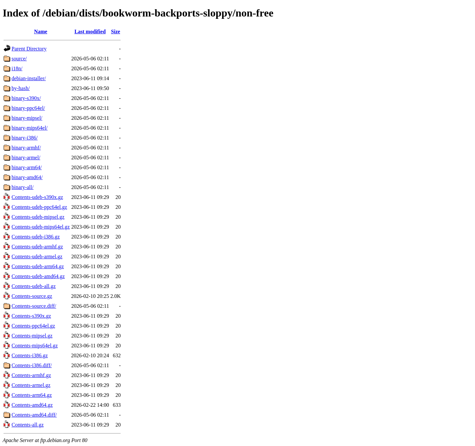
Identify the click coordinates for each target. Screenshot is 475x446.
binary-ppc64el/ (28, 108)
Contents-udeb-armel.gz (37, 256)
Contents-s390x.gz (31, 316)
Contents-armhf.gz (31, 375)
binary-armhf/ (26, 147)
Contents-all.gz (28, 425)
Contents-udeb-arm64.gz (38, 266)
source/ (19, 58)
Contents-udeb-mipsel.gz (38, 217)
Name (40, 31)
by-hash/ (21, 88)
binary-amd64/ (27, 177)
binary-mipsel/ (27, 118)
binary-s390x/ (26, 98)
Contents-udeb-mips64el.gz (41, 227)
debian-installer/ (29, 78)
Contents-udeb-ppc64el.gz (39, 207)
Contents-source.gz (32, 296)
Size (115, 31)
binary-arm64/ (27, 167)
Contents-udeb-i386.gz (36, 236)
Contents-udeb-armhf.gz (37, 246)
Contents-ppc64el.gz (33, 326)
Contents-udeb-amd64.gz (38, 276)
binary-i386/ (25, 138)
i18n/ (17, 68)
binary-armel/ (26, 157)
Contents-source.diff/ (34, 306)
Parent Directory (29, 48)
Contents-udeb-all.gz (34, 286)
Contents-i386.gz (30, 355)
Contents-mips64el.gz (35, 345)
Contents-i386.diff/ (32, 365)
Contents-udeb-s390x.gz (37, 197)
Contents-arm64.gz (32, 395)
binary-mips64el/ (30, 128)
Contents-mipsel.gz (32, 335)
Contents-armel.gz (31, 385)
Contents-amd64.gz (32, 405)
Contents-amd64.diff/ (34, 415)
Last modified (90, 31)
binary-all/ (23, 187)
